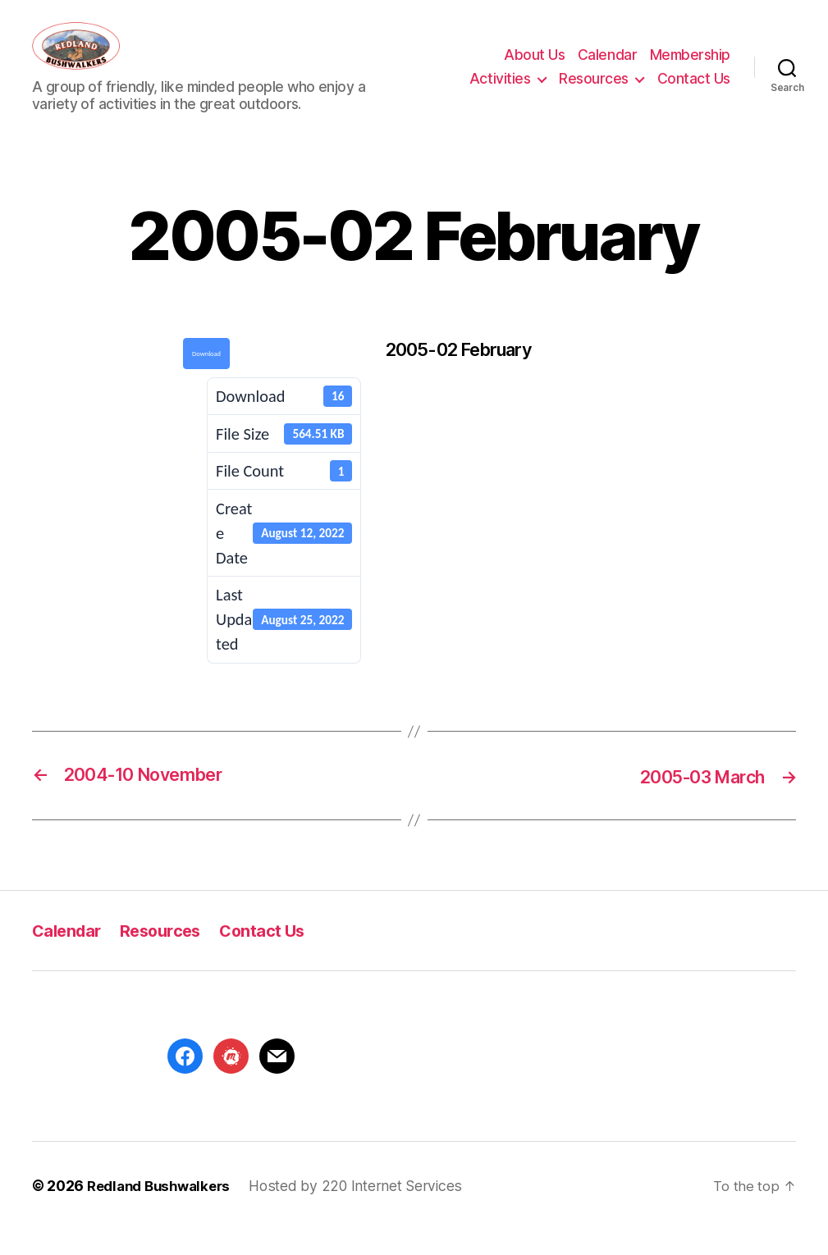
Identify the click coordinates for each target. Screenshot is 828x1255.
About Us (534, 67)
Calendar (607, 67)
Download (206, 377)
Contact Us (693, 90)
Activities (499, 90)
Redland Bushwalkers (162, 1209)
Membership (690, 67)
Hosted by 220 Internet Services (362, 1209)
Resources (594, 90)
